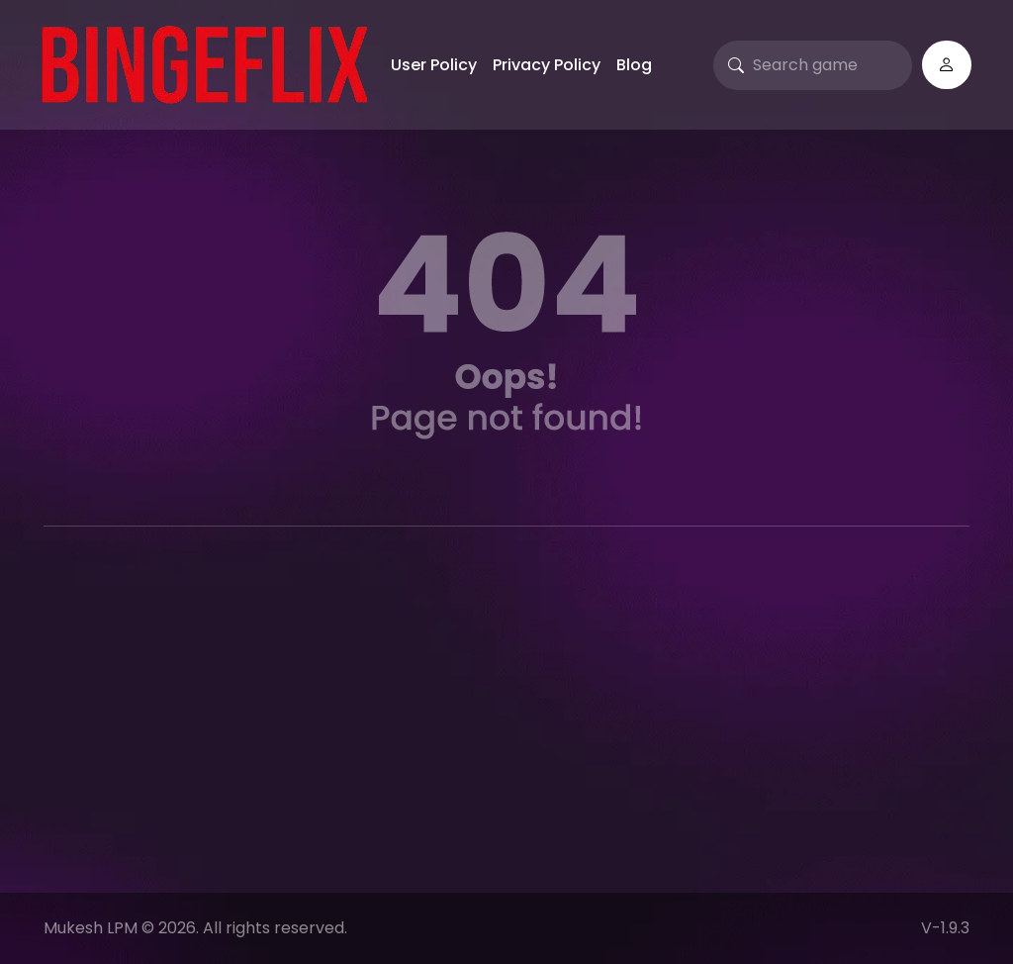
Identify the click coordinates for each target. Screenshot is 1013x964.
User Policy (434, 64)
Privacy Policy (546, 64)
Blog (634, 64)
